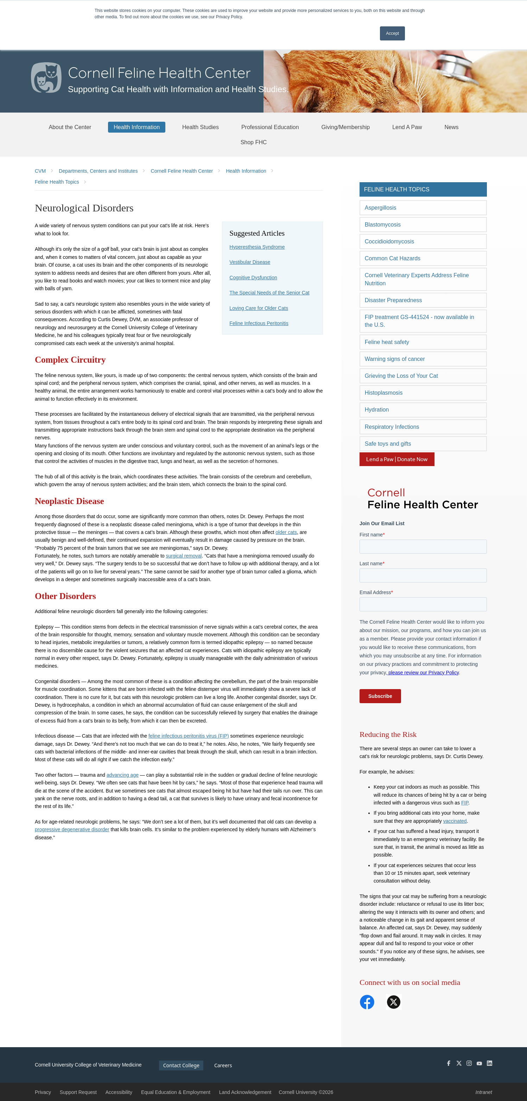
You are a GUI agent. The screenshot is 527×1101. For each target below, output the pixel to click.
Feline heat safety (387, 342)
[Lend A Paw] (407, 127)
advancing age (123, 775)
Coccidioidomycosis (389, 241)
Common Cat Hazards (392, 258)
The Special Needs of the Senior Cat (269, 292)
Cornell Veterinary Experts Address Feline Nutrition (417, 279)
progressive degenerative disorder (72, 829)
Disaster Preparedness (393, 300)
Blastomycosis (383, 225)
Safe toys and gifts (388, 444)
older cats (286, 532)
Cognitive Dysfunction (253, 277)
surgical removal (184, 556)
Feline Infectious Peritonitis (258, 323)
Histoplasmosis (384, 393)
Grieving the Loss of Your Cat (401, 376)
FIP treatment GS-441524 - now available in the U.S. (419, 321)
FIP (464, 803)
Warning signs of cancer (395, 359)
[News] (451, 127)
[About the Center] (70, 127)
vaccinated (455, 821)
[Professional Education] (270, 127)
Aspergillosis (380, 208)
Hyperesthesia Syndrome (257, 247)
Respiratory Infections (392, 427)
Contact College (181, 1065)
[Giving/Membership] (345, 127)
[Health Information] (136, 127)
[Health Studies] (200, 127)
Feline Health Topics (397, 189)
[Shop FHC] (254, 142)
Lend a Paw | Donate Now (397, 459)
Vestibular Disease (249, 262)
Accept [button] (392, 33)
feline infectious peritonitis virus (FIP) (188, 736)
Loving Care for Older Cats (258, 308)
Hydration (377, 410)
